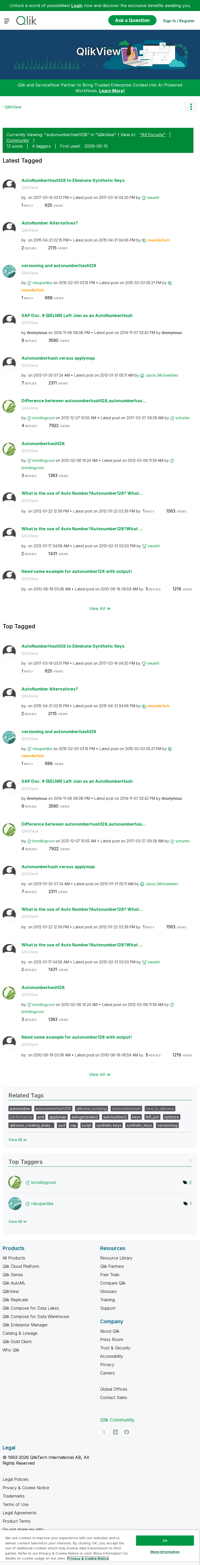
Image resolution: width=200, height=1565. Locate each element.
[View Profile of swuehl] (153, 197)
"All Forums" (152, 134)
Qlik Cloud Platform (21, 1266)
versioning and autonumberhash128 (58, 265)
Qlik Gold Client (17, 1341)
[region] (99, 1547)
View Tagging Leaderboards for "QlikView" (100, 1160)
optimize (171, 1117)
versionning (167, 1125)
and (40, 1117)
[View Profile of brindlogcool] (44, 418)
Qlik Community (117, 1420)
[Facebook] (127, 1432)
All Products (14, 1258)
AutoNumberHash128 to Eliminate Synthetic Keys (73, 180)
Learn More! (112, 90)
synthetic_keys (139, 1125)
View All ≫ (100, 608)
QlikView (98, 51)
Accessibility (111, 1356)
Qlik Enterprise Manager (25, 1324)
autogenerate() (85, 1117)
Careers (107, 1373)
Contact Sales (113, 1397)
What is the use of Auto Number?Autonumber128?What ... (82, 528)
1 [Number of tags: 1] (191, 1203)
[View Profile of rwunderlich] (158, 240)
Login (77, 5)
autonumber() (115, 1117)
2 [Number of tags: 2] (190, 1182)
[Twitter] (104, 1432)
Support (107, 1308)
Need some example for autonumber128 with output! (76, 571)
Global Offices (113, 1389)
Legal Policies (16, 1479)
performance (21, 1117)
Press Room (111, 1339)
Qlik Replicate (15, 1299)
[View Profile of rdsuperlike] (42, 282)
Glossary (108, 1291)
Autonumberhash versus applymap (58, 358)
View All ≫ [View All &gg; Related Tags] (17, 1139)
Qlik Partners (112, 1266)
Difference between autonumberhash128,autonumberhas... (83, 400)
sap (73, 1125)
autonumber (20, 1108)
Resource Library (116, 1258)
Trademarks (14, 1496)
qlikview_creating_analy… (31, 1125)
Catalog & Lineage (20, 1333)
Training (107, 1299)
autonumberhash (126, 1108)
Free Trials (110, 1274)
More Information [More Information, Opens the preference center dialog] (165, 1552)
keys (136, 1117)
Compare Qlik (113, 1283)
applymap (57, 1117)
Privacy (107, 1364)
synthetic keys (108, 1125)
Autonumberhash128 (43, 443)
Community (18, 140)
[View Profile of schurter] (183, 418)
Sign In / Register (179, 21)
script (86, 1125)
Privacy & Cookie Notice (26, 1487)
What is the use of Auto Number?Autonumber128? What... (82, 493)
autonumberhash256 (53, 1108)
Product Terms (16, 1521)
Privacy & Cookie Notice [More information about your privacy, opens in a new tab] (88, 1558)
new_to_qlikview (160, 1108)
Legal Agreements (20, 1512)
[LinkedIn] (115, 1432)
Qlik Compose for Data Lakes (31, 1308)
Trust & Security (115, 1347)
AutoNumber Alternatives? (49, 223)
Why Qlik (11, 1350)
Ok (165, 1540)
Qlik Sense (13, 1274)
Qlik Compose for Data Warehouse (36, 1316)
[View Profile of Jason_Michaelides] (161, 375)
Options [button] (190, 107)
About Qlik (110, 1331)
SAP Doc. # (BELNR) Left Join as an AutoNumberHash (77, 315)
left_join (152, 1117)
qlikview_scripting (91, 1108)
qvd (61, 1125)
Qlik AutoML (14, 1283)
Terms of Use (16, 1504)
